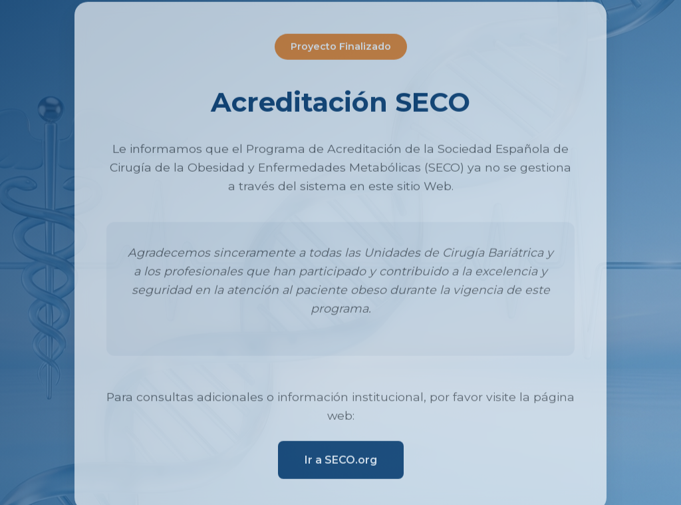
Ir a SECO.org (341, 461)
